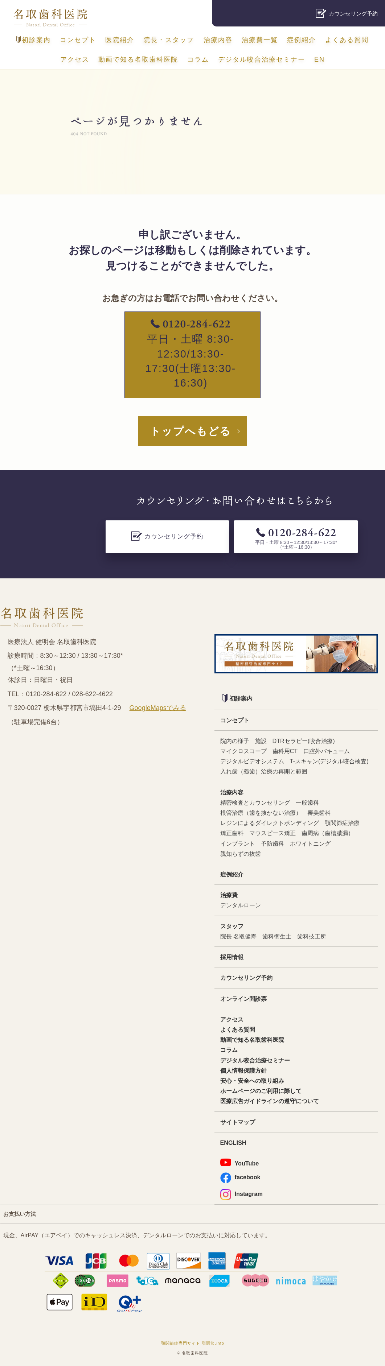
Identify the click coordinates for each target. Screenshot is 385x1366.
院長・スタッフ (168, 40)
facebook (240, 1177)
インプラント (237, 843)
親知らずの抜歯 (240, 853)
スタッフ (231, 926)
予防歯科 (272, 843)
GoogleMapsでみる (158, 707)
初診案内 (33, 40)
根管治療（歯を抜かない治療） (261, 812)
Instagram (241, 1194)
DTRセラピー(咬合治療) (304, 741)
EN (319, 59)
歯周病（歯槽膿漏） (328, 833)
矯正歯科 (231, 833)
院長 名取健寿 (238, 936)
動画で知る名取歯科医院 (138, 59)
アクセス (74, 59)
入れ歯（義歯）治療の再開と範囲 (263, 771)
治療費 (229, 895)
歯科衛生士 (276, 936)
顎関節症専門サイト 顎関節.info (192, 1343)
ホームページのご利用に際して (261, 1091)
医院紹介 (119, 40)
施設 (261, 741)
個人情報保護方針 (243, 1070)
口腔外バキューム (326, 751)
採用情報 (231, 957)
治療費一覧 (260, 40)
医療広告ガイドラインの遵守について (269, 1101)
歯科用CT (285, 751)
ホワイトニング (310, 843)
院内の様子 (234, 741)
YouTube (239, 1163)
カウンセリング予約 (246, 977)
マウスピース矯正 (272, 833)
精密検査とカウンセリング (255, 802)
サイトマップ (237, 1122)
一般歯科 (307, 802)
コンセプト (78, 40)
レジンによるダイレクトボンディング (269, 823)
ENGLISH (233, 1142)
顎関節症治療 (342, 823)
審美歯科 (319, 812)
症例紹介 (301, 40)
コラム (198, 59)
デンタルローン (240, 905)
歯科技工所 (311, 936)
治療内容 (218, 40)
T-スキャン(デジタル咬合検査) (329, 761)
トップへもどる (190, 431)
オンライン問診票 (243, 998)
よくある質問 (347, 40)
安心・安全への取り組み (252, 1080)
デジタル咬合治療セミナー (261, 59)
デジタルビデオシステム (252, 761)
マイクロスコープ (243, 751)
